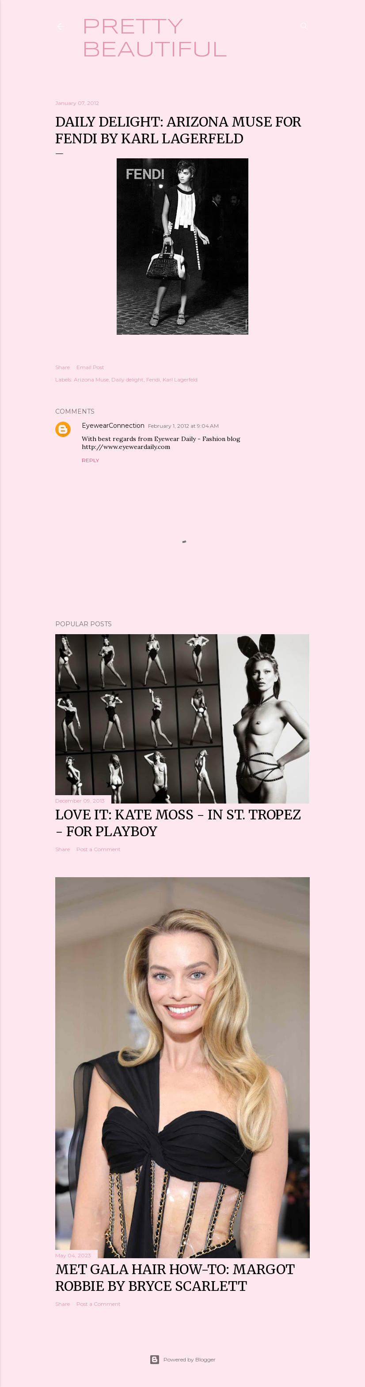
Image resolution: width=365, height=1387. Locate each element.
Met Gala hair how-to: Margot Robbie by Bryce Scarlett (175, 1277)
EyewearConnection (113, 426)
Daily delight (127, 379)
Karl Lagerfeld (180, 379)
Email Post (90, 367)
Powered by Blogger (182, 1359)
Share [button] (62, 367)
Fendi (153, 379)
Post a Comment (98, 849)
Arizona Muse (91, 379)
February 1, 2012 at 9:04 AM (183, 425)
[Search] (304, 24)
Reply (90, 460)
